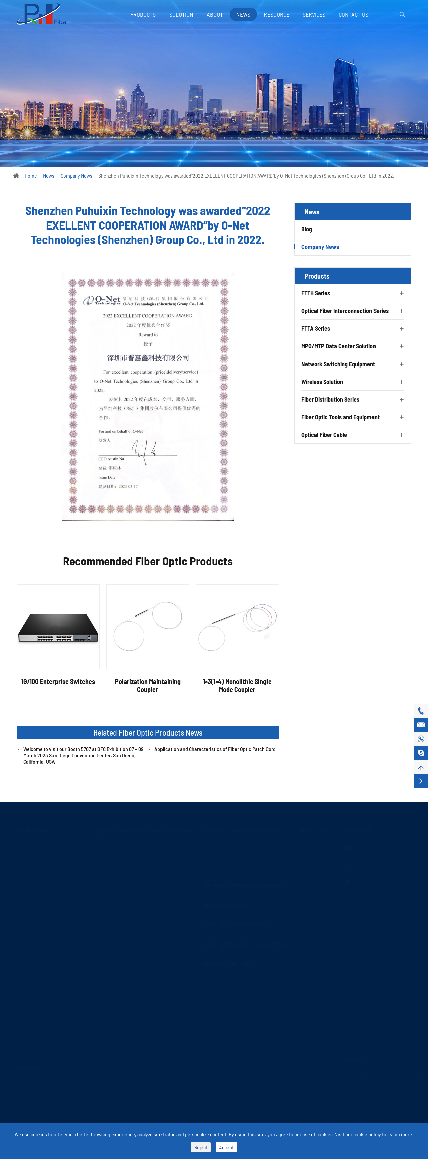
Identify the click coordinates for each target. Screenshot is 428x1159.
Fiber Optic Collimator (40, 974)
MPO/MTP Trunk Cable (226, 844)
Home (31, 175)
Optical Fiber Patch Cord (122, 844)
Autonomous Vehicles (40, 1080)
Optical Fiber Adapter (119, 870)
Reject (200, 1147)
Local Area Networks (39, 1106)
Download (311, 909)
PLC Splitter (29, 844)
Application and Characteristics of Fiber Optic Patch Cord (215, 749)
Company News (76, 175)
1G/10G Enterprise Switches (58, 681)
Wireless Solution (322, 381)
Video (307, 896)
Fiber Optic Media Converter (126, 909)
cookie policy (367, 1134)
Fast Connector (33, 935)
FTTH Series (315, 293)
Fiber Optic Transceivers (123, 922)
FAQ (305, 883)
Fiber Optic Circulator (39, 1000)
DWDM (23, 883)
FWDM (23, 1026)
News (243, 14)
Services (314, 14)
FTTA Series (315, 328)
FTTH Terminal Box (36, 948)
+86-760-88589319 (375, 862)
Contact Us (353, 14)
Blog (306, 229)
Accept (226, 1147)
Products (143, 14)
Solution (181, 14)
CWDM (23, 870)
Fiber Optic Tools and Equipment (340, 417)
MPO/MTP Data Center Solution (338, 346)
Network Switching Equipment (338, 364)
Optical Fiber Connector (122, 857)
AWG (21, 896)
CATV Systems (31, 1119)
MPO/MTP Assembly (224, 857)
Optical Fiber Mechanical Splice (50, 961)
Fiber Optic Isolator (37, 987)
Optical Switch (32, 1039)
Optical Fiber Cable (324, 434)
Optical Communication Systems (51, 1093)
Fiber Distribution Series (330, 399)
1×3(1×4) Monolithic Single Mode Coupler (237, 685)
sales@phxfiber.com (378, 845)
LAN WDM (27, 922)
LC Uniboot (108, 896)
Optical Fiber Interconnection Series (345, 310)
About (215, 14)
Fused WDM (29, 909)
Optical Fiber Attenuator (122, 883)
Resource (276, 14)
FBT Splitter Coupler (38, 857)
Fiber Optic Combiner (39, 1013)
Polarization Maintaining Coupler (148, 685)
